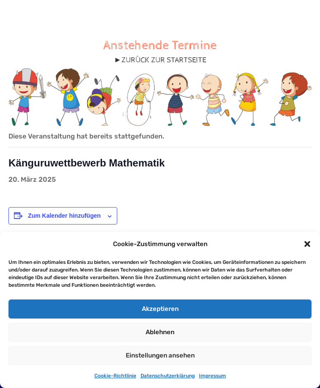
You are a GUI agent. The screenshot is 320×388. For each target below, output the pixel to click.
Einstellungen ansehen (160, 355)
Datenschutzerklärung (168, 376)
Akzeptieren (160, 309)
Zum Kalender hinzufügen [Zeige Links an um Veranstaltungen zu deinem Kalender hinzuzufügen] (64, 215)
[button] (307, 244)
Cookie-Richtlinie (115, 376)
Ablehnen (160, 332)
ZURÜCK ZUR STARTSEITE (163, 59)
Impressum (212, 376)
